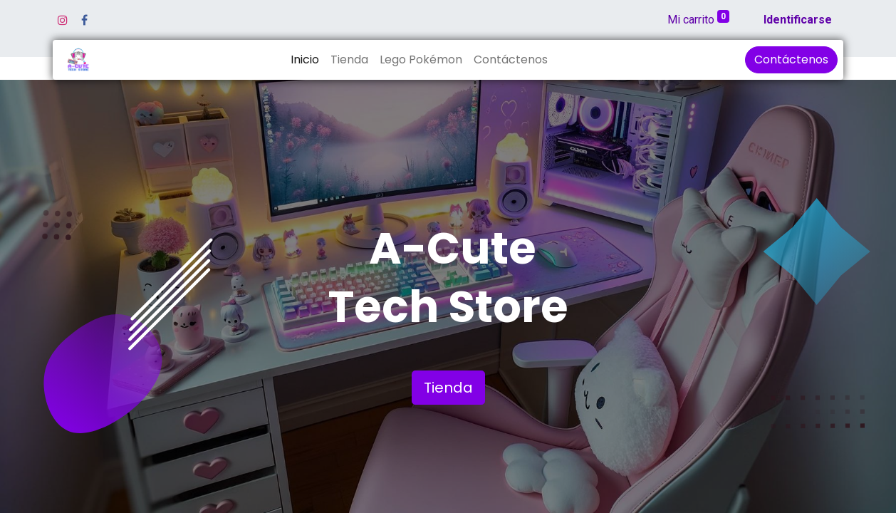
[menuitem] (305, 60)
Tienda (448, 388)
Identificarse (798, 19)
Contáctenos (791, 59)
